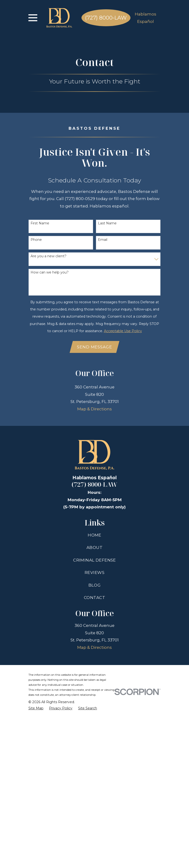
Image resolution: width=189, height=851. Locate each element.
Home (94, 667)
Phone (36, 240)
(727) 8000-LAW (106, 18)
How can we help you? (50, 272)
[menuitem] (35, 841)
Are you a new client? (48, 256)
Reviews (94, 705)
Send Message (94, 347)
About (94, 680)
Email (102, 240)
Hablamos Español (145, 18)
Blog (94, 717)
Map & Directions (94, 541)
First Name (40, 223)
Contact (94, 730)
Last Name (107, 223)
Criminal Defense (94, 692)
